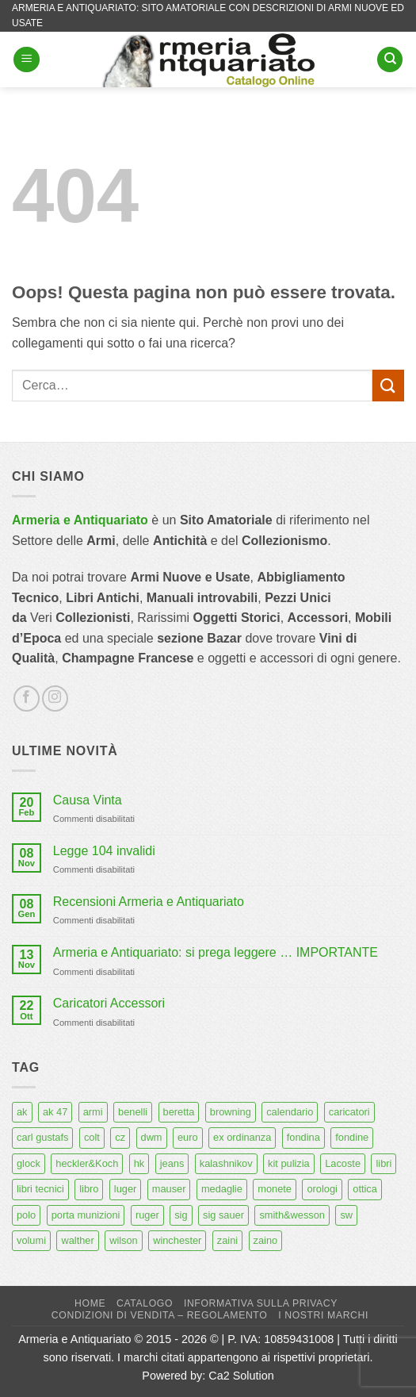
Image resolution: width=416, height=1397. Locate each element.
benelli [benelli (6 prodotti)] (132, 1112)
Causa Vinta (87, 800)
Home (89, 1303)
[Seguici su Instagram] (55, 698)
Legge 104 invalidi (104, 851)
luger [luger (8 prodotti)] (125, 1189)
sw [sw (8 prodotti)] (346, 1215)
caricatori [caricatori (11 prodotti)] (349, 1112)
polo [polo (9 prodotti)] (26, 1215)
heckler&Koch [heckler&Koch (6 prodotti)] (86, 1163)
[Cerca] (390, 60)
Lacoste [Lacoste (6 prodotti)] (343, 1163)
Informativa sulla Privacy (261, 1303)
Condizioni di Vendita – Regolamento (160, 1315)
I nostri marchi (323, 1315)
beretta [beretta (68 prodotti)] (179, 1112)
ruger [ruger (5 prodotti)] (147, 1215)
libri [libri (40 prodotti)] (383, 1163)
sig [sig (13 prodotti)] (180, 1215)
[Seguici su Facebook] (26, 698)
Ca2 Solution (240, 1375)
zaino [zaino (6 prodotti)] (266, 1240)
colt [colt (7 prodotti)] (92, 1137)
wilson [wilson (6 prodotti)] (123, 1240)
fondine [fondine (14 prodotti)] (351, 1137)
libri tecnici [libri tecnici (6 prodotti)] (40, 1189)
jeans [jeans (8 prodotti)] (172, 1163)
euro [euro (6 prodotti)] (187, 1137)
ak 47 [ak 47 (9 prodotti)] (55, 1112)
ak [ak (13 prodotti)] (22, 1112)
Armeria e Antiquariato (80, 520)
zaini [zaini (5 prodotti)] (227, 1240)
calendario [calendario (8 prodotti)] (289, 1112)
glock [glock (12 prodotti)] (28, 1163)
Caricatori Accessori (109, 1003)
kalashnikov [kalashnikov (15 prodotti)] (226, 1163)
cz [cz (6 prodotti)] (120, 1137)
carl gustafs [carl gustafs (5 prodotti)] (42, 1137)
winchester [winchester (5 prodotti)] (177, 1240)
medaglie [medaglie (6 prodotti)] (221, 1189)
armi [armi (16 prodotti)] (93, 1112)
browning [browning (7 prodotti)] (230, 1112)
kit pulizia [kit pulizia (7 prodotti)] (289, 1163)
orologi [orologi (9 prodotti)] (322, 1189)
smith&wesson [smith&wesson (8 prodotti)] (292, 1215)
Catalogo (144, 1303)
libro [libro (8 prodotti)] (88, 1189)
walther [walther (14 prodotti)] (77, 1240)
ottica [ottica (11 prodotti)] (365, 1189)
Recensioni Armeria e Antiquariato (148, 901)
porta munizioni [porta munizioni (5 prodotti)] (86, 1215)
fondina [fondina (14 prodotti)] (303, 1137)
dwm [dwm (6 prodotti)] (151, 1137)
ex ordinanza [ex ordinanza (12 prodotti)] (242, 1137)
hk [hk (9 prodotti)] (139, 1163)
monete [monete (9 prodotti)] (275, 1189)
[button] (26, 60)
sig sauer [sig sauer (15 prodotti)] (223, 1215)
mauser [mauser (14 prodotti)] (169, 1189)
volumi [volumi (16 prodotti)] (31, 1240)
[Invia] (388, 385)
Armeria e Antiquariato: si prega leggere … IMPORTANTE (215, 952)
